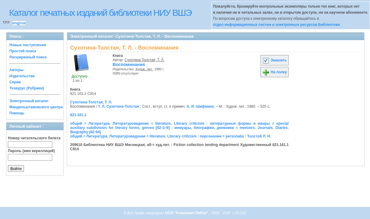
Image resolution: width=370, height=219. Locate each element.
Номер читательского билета (34, 138)
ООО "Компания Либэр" (187, 213)
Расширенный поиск (28, 57)
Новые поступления (27, 45)
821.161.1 (78, 115)
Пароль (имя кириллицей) (31, 151)
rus (22, 23)
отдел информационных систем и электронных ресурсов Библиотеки (276, 25)
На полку (274, 72)
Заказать (274, 60)
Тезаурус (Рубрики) (26, 88)
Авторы (16, 70)
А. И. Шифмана (200, 106)
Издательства (22, 76)
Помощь (16, 113)
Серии (15, 82)
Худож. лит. (144, 69)
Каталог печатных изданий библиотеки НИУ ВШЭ (100, 13)
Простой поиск (22, 51)
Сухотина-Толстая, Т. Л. (145, 60)
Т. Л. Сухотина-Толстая (118, 106)
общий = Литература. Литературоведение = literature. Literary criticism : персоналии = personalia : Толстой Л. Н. (170, 136)
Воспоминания (129, 64)
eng (15, 23)
